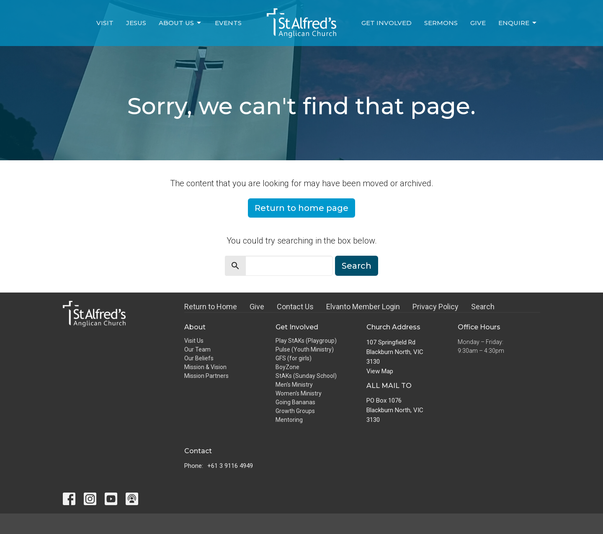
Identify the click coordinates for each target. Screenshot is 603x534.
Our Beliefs (199, 358)
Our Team (197, 349)
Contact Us (295, 306)
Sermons (441, 23)
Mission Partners (206, 375)
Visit (104, 23)
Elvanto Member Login (363, 306)
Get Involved (386, 23)
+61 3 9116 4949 (230, 466)
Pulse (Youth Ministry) (305, 349)
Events (228, 23)
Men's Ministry (294, 384)
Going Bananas (295, 402)
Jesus (136, 23)
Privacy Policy (435, 306)
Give (478, 23)
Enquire (518, 23)
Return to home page (301, 208)
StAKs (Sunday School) (306, 375)
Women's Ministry (299, 393)
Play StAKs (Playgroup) (306, 340)
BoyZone (287, 367)
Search (356, 266)
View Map (379, 371)
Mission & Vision (205, 367)
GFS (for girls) (294, 358)
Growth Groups (295, 411)
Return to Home (210, 306)
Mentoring (289, 419)
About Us (180, 23)
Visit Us (194, 340)
